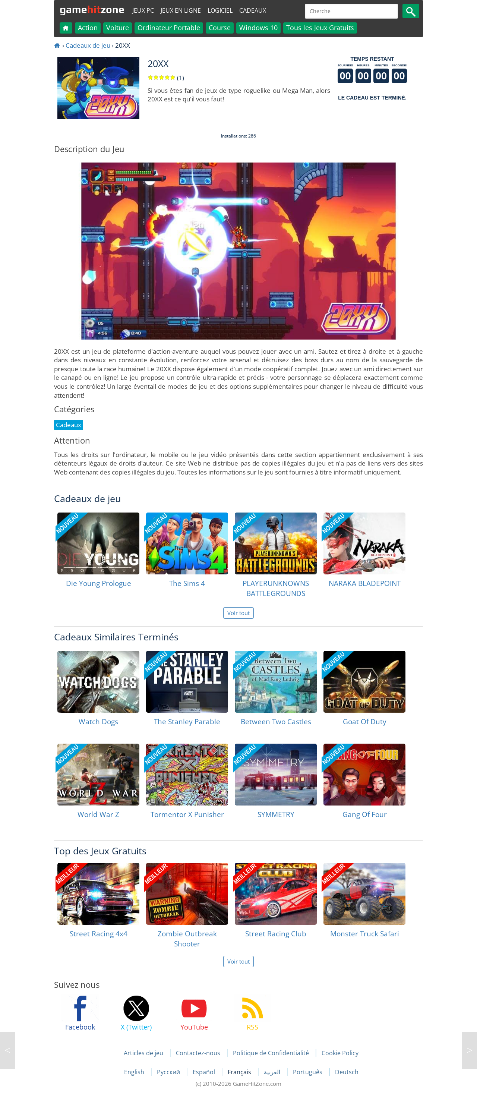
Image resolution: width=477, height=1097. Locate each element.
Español (205, 1072)
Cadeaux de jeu (88, 45)
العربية (273, 1072)
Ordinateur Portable (169, 27)
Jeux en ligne (181, 10)
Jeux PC (143, 10)
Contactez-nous (198, 1053)
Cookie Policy (340, 1053)
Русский (169, 1072)
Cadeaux (252, 10)
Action (88, 27)
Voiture (117, 27)
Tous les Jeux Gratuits (320, 27)
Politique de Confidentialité (271, 1053)
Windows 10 (258, 27)
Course (220, 27)
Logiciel (220, 10)
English (135, 1072)
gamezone (92, 9)
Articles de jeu (143, 1053)
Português (308, 1072)
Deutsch (346, 1072)
